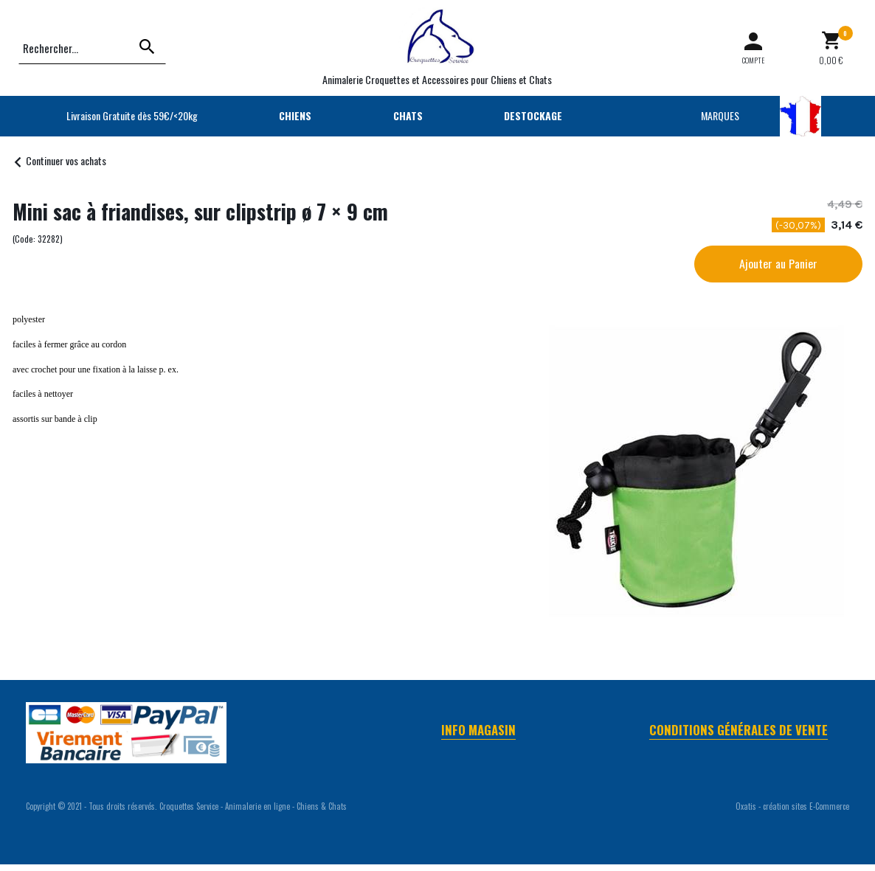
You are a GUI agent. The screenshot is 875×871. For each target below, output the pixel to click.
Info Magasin (478, 730)
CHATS (408, 115)
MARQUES (720, 115)
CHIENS (295, 115)
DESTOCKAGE (533, 115)
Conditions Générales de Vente (738, 730)
